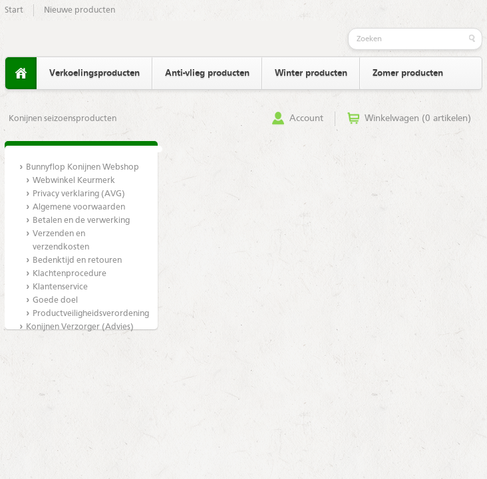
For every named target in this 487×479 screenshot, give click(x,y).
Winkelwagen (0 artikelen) (418, 118)
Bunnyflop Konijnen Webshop (82, 167)
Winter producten (311, 73)
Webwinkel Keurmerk (74, 180)
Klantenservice (60, 287)
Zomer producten (408, 73)
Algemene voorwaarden (79, 207)
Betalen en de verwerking (81, 220)
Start (14, 10)
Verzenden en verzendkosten (61, 240)
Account (306, 118)
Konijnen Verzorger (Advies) (80, 327)
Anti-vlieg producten (207, 73)
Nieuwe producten (79, 10)
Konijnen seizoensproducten (62, 118)
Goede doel (55, 300)
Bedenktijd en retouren (77, 260)
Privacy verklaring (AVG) (79, 194)
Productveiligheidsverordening (88, 313)
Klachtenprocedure (69, 273)
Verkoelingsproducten (94, 73)
